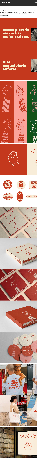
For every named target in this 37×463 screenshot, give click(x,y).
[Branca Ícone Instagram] (36, 2)
